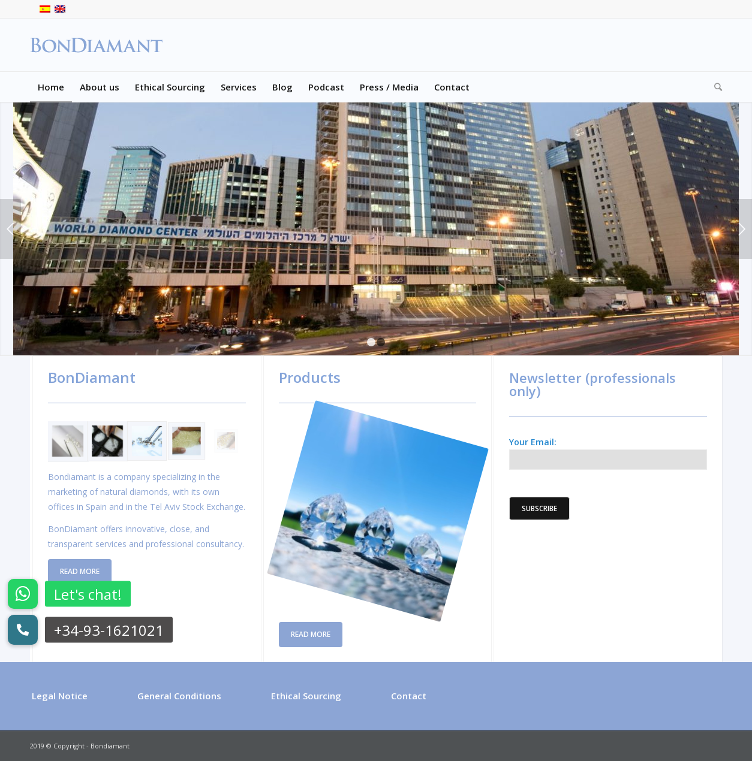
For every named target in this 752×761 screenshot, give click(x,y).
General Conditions (179, 696)
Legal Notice (60, 696)
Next (741, 229)
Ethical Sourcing (306, 696)
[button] (23, 630)
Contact (408, 696)
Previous (10, 229)
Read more (80, 571)
